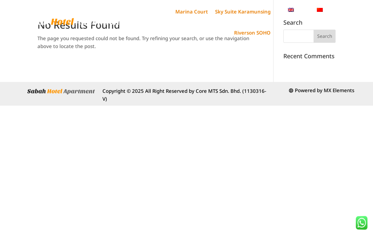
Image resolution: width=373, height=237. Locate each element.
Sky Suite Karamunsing (243, 11)
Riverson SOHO (252, 32)
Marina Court (191, 11)
